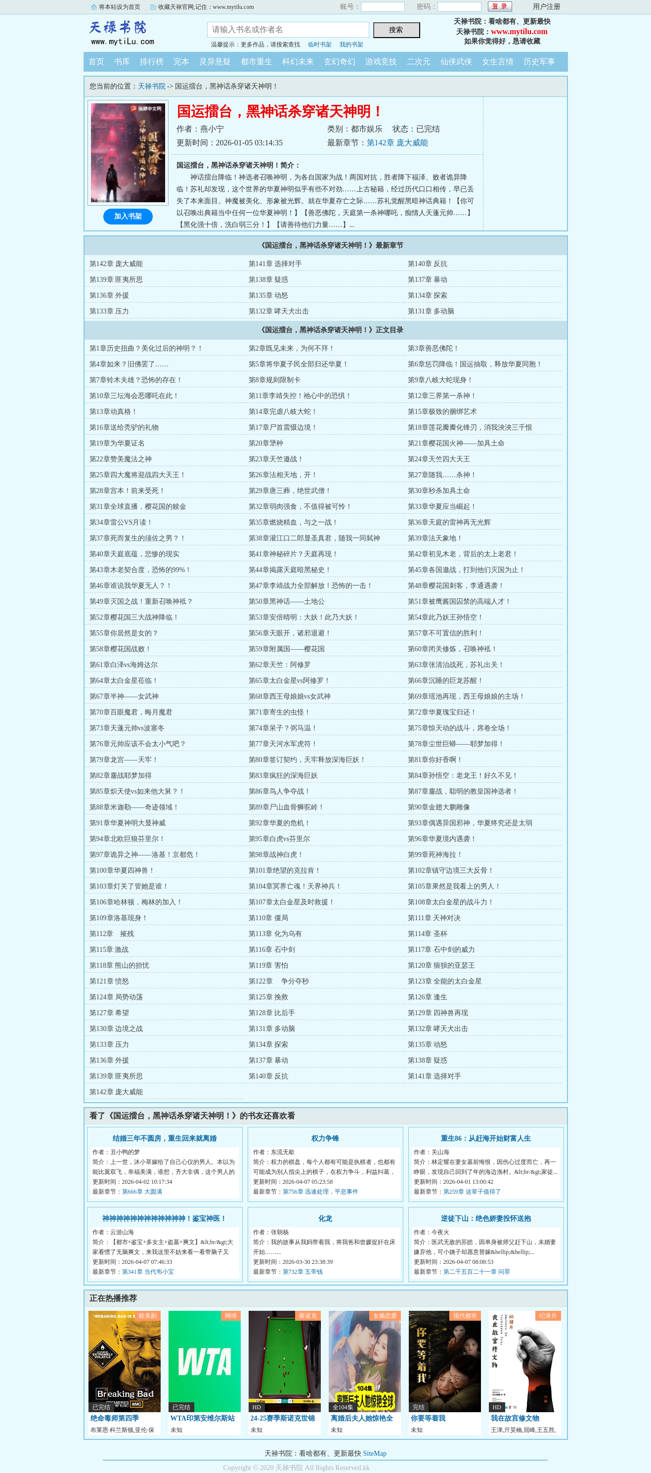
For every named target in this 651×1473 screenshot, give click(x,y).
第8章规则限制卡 (275, 380)
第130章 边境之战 (116, 1028)
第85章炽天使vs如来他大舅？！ (137, 791)
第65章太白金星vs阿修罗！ (290, 680)
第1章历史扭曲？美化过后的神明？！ (146, 348)
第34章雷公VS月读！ (121, 522)
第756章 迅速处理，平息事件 (320, 1191)
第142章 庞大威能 (397, 142)
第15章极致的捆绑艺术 (442, 411)
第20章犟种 (266, 443)
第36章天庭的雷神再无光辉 (449, 522)
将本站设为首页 (119, 6)
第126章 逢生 (428, 997)
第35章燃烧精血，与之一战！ (294, 522)
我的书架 (351, 44)
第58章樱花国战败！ (120, 649)
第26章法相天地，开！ (283, 475)
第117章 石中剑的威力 (441, 949)
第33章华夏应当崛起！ (442, 506)
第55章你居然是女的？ (124, 633)
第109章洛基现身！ (118, 918)
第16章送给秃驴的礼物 (124, 427)
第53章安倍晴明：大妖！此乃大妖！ (304, 617)
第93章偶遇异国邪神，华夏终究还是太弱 (470, 823)
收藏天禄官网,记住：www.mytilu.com (206, 6)
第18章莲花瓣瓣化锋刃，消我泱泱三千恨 (470, 427)
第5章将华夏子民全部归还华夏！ (299, 364)
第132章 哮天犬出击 (279, 311)
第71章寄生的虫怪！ (280, 712)
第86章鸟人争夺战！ (280, 791)
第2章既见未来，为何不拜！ (292, 348)
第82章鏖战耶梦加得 (120, 775)
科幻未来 (298, 61)
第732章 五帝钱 (303, 1271)
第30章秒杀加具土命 (439, 490)
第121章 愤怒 (109, 981)
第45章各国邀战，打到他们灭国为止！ (466, 570)
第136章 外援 (109, 295)
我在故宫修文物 (515, 1418)
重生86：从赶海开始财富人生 (486, 1138)
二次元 (419, 61)
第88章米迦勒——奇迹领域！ (134, 807)
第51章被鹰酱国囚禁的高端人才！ (460, 601)
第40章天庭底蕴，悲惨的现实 (134, 554)
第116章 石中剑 (272, 949)
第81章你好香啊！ (435, 759)
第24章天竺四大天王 (439, 459)
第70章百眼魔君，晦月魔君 (131, 712)
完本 (181, 61)
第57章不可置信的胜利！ (446, 633)
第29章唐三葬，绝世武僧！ (290, 490)
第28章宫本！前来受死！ (127, 490)
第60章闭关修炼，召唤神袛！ (453, 649)
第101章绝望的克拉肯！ (285, 870)
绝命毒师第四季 (114, 1418)
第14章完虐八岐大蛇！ (283, 411)
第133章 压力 (109, 311)
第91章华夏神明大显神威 (127, 823)
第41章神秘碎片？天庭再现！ (294, 554)
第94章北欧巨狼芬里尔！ (127, 839)
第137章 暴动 (428, 279)
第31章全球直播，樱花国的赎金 (137, 506)
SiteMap (375, 1453)
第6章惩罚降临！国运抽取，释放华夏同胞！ (475, 364)
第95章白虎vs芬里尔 (279, 839)
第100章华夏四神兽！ (122, 870)
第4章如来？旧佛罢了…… (129, 364)
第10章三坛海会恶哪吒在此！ (134, 396)
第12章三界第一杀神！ (442, 396)
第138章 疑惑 (269, 279)
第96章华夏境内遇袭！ (442, 839)
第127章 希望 (109, 1013)
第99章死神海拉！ (435, 854)
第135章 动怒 (269, 295)
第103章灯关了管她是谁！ (129, 886)
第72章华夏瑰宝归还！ (442, 712)
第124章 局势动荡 (116, 997)
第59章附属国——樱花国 (287, 649)
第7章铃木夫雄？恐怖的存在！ (136, 380)
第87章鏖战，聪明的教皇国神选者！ (463, 791)
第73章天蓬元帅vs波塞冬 (127, 728)
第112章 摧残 (111, 933)
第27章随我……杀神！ (442, 475)
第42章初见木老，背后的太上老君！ (463, 554)
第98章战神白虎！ (276, 854)
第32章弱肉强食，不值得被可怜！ (300, 506)
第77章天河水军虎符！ (283, 744)
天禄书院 (138, 31)
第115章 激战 (109, 949)
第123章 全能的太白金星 (445, 981)
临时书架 (320, 44)
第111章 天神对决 (434, 918)
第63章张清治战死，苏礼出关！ (456, 665)
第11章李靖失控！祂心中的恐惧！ (300, 396)
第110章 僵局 (268, 918)
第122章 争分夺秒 (279, 981)
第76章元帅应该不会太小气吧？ (137, 744)
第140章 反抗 (428, 264)
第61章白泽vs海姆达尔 (123, 665)
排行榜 (152, 61)
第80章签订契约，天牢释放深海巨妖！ (307, 759)
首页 (96, 61)
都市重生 (256, 61)
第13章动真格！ (113, 411)
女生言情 (498, 61)
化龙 (325, 1218)
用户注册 (547, 6)
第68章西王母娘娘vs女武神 (290, 696)
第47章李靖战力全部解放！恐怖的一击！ (311, 585)
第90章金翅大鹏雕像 (439, 807)
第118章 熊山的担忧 (119, 965)
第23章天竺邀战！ (276, 459)
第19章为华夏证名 (117, 443)
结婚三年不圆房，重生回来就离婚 (165, 1138)
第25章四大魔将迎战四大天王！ (137, 475)
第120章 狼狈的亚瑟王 (442, 965)
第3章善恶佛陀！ (434, 348)
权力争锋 (325, 1138)
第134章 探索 (428, 295)
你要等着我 (428, 1418)
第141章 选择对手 (276, 264)
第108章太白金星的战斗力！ (451, 902)
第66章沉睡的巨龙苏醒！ (446, 680)
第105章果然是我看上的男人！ (454, 886)
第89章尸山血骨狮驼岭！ (287, 807)
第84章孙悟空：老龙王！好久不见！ (463, 775)
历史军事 (539, 61)
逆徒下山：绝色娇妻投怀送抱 (486, 1218)
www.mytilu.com (519, 31)
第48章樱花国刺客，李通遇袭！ (456, 585)
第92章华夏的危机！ (280, 823)
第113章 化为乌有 (275, 933)
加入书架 (128, 216)
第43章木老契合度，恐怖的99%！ (140, 570)
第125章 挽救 (269, 997)
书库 (122, 61)
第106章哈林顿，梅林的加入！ (136, 902)
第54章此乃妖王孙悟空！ (446, 617)
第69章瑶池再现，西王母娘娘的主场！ (466, 696)
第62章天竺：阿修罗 (280, 665)
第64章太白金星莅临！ (124, 680)
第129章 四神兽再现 (438, 1013)
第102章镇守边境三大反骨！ (451, 870)
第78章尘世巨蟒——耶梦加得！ (456, 744)
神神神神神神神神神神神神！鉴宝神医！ (164, 1218)
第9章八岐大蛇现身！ (441, 380)
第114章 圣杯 (427, 933)
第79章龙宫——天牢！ (124, 759)
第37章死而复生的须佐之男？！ (137, 538)
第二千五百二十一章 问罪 (476, 1271)
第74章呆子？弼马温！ (283, 728)
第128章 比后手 (272, 1013)
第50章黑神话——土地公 (287, 601)
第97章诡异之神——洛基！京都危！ (144, 854)
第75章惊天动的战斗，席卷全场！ (460, 728)
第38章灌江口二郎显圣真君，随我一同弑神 (314, 538)
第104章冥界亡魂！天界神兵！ (295, 886)
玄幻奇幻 (339, 61)
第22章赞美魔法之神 (120, 459)
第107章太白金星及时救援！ (292, 902)
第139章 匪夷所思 (116, 279)
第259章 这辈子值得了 (472, 1191)
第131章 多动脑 (431, 311)
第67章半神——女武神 (124, 696)
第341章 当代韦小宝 (148, 1271)
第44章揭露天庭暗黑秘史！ (290, 570)
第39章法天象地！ (435, 538)
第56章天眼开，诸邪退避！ (290, 633)
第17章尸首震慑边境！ (283, 427)
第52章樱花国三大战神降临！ (134, 617)
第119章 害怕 (268, 965)
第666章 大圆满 (142, 1191)
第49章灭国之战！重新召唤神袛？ (141, 601)
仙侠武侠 (456, 61)
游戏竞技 (381, 61)
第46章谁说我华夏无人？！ (131, 585)
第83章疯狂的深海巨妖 (283, 775)
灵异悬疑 (215, 61)
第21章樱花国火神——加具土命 (456, 443)
